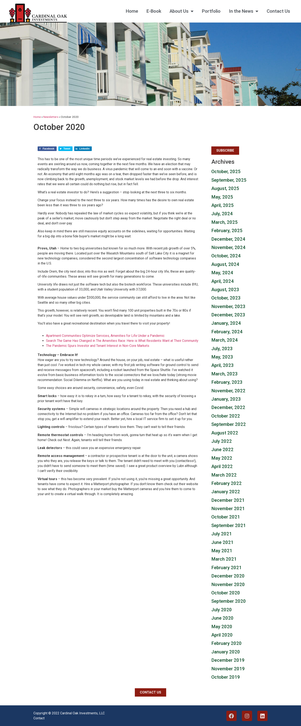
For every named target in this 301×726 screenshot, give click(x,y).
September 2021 (228, 525)
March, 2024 (224, 340)
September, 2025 (228, 180)
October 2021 (225, 517)
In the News (243, 11)
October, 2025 (226, 171)
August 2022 (224, 432)
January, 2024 (226, 323)
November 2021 (228, 508)
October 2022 (225, 416)
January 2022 (225, 491)
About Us (182, 11)
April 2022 (222, 466)
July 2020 (221, 609)
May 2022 (221, 458)
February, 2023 (226, 382)
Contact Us (278, 11)
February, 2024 (226, 331)
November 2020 (228, 584)
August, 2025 (225, 188)
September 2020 (228, 601)
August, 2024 (225, 264)
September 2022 (228, 424)
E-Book (154, 11)
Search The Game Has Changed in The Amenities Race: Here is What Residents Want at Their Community (122, 341)
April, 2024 (222, 281)
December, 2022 (228, 407)
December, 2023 (228, 314)
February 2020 (226, 643)
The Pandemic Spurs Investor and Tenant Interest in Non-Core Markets (97, 346)
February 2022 (226, 483)
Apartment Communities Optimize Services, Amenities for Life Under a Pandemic (105, 336)
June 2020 (222, 618)
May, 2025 (222, 197)
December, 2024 (228, 239)
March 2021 (224, 559)
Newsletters (50, 116)
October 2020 (225, 592)
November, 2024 (228, 247)
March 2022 (224, 475)
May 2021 (221, 550)
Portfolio (211, 11)
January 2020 (225, 651)
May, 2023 (222, 357)
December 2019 (228, 660)
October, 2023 (226, 298)
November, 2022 (228, 390)
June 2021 (222, 542)
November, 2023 (228, 306)
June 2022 (222, 449)
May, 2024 (222, 272)
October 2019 (225, 677)
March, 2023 (224, 373)
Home (132, 11)
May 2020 (221, 626)
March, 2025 (224, 222)
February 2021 (226, 567)
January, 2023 (226, 399)
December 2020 (228, 576)
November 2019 (228, 668)
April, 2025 (222, 205)
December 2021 (228, 500)
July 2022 (221, 441)
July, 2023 (222, 348)
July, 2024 (222, 213)
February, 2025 (226, 230)
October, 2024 (226, 255)
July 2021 (221, 533)
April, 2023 (222, 365)
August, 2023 (225, 289)
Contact (39, 718)
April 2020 (222, 635)
